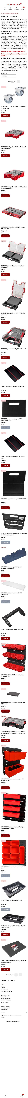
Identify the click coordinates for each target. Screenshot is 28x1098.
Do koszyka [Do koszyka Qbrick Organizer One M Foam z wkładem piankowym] (5, 322)
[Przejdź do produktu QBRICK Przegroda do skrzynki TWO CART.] (14, 483)
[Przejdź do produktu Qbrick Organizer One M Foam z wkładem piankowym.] (14, 295)
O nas (2, 984)
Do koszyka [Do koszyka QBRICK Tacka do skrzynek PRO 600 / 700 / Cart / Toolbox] (5, 934)
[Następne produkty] (16, 974)
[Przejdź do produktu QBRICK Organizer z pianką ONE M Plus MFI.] (14, 336)
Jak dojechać (4, 989)
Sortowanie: (4, 73)
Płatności (3, 997)
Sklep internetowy (12, 1021)
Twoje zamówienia (5, 1006)
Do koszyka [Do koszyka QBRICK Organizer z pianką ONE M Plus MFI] (5, 357)
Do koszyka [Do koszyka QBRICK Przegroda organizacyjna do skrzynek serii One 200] (5, 575)
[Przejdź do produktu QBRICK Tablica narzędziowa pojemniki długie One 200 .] (14, 761)
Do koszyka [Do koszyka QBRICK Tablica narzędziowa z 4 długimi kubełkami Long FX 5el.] (5, 835)
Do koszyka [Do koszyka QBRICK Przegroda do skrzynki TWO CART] (5, 507)
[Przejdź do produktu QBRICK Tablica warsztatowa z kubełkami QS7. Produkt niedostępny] (14, 853)
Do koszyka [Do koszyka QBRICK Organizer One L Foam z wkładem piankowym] (5, 274)
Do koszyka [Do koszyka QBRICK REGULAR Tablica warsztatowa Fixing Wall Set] (5, 683)
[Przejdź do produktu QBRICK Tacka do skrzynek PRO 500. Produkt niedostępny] (14, 889)
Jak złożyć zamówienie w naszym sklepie (11, 1015)
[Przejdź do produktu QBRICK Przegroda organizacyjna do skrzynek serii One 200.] (14, 556)
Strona (9, 81)
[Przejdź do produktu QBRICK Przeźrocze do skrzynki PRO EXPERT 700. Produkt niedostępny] (14, 586)
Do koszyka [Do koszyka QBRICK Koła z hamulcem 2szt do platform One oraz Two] (5, 115)
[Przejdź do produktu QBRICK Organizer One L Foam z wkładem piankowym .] (14, 252)
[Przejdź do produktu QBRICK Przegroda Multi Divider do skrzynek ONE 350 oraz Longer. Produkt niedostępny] (14, 522)
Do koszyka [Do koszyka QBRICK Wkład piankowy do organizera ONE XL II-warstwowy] (5, 969)
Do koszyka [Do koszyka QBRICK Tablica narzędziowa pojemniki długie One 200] (5, 787)
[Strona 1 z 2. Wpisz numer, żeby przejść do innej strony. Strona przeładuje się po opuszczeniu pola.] (12, 81)
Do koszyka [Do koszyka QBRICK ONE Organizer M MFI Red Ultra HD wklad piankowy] (5, 155)
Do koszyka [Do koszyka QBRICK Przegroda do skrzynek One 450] (5, 395)
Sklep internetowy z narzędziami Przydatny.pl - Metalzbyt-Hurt (10, 13)
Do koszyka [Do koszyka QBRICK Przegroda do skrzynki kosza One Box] (5, 465)
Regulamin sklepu (5, 995)
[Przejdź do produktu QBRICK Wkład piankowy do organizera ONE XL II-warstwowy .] (14, 949)
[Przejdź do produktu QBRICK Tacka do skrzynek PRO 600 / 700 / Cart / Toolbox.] (14, 918)
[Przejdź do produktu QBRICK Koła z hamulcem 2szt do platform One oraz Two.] (14, 95)
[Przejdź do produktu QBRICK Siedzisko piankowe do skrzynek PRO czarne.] (14, 694)
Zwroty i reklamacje (6, 1000)
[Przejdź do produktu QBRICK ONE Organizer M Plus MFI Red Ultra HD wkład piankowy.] (14, 172)
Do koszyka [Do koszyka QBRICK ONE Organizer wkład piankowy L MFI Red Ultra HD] (5, 236)
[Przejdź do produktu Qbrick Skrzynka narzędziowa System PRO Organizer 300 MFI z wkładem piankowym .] (14, 722)
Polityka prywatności (6, 998)
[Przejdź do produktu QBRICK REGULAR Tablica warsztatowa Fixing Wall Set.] (14, 657)
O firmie (3, 987)
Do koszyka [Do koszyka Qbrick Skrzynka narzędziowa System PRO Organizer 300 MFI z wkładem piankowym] (5, 740)
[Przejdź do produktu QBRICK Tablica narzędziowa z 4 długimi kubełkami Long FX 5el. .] (14, 808)
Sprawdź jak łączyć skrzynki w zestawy (12, 51)
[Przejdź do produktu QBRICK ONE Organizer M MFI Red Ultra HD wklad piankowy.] (14, 132)
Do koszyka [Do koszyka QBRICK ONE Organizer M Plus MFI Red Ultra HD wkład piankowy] (5, 195)
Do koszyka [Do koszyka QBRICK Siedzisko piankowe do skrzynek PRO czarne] (5, 711)
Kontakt (3, 986)
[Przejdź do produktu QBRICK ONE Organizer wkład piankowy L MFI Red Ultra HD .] (14, 213)
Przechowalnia (4, 1009)
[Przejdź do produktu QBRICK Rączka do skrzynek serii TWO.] (14, 617)
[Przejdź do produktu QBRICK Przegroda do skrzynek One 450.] (14, 373)
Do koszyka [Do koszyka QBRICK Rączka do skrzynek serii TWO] (5, 638)
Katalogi (3, 1017)
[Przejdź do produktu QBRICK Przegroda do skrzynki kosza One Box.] (14, 443)
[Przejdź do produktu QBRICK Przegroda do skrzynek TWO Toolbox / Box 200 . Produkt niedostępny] (14, 408)
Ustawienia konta (5, 1007)
